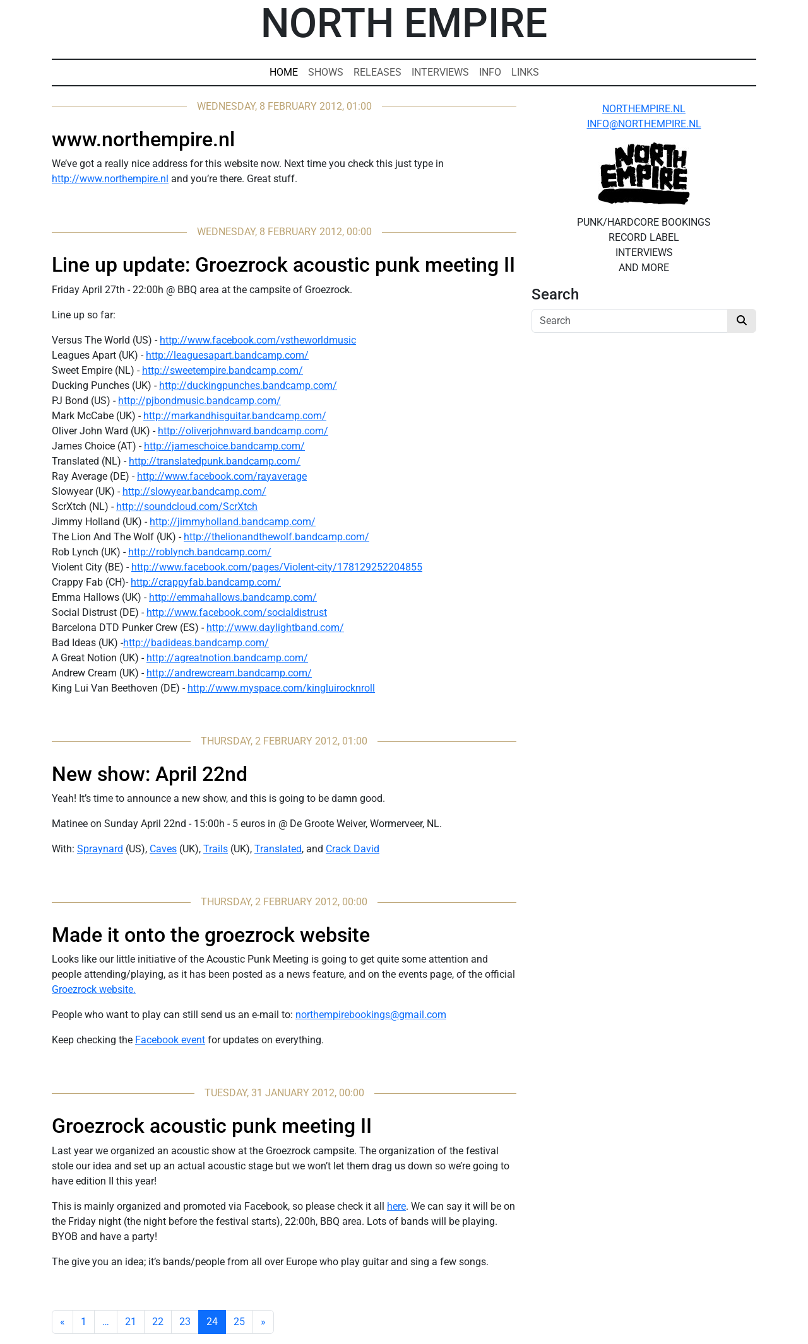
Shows (325, 72)
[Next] (263, 1322)
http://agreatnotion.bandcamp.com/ (227, 658)
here (396, 1206)
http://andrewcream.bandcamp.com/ (229, 673)
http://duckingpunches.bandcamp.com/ (248, 385)
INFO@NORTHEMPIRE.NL (644, 124)
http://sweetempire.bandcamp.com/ (222, 370)
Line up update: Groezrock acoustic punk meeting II (283, 265)
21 (130, 1322)
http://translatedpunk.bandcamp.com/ (214, 461)
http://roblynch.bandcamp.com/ (199, 552)
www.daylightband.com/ (289, 628)
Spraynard (100, 849)
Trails (215, 849)
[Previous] (62, 1322)
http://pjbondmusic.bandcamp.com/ (199, 401)
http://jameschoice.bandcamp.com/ (224, 446)
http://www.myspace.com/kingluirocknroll (281, 688)
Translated (278, 849)
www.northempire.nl (143, 139)
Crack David (352, 849)
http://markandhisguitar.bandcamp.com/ (234, 416)
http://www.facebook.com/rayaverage (222, 476)
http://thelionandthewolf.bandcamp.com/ (276, 537)
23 (185, 1322)
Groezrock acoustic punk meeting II (212, 1126)
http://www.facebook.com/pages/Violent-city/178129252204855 (276, 567)
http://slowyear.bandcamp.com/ (194, 491)
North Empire (404, 23)
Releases (377, 72)
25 (239, 1322)
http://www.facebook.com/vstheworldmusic (258, 340)
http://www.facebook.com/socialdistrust (236, 612)
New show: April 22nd (149, 774)
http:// (220, 628)
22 (157, 1322)
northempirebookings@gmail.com (370, 1015)
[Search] (630, 321)
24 (212, 1322)
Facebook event (170, 1040)
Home (284, 72)
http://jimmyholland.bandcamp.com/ (233, 522)
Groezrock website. (94, 989)
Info (490, 72)
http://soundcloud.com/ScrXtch (187, 507)
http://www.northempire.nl (110, 179)
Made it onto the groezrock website (211, 935)
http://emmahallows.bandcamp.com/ (233, 597)
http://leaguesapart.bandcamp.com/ (227, 355)
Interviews (440, 72)
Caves (163, 849)
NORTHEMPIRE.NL (644, 109)
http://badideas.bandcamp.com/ (196, 643)
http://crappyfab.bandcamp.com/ (206, 582)
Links (525, 72)
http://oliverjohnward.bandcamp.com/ (243, 431)
